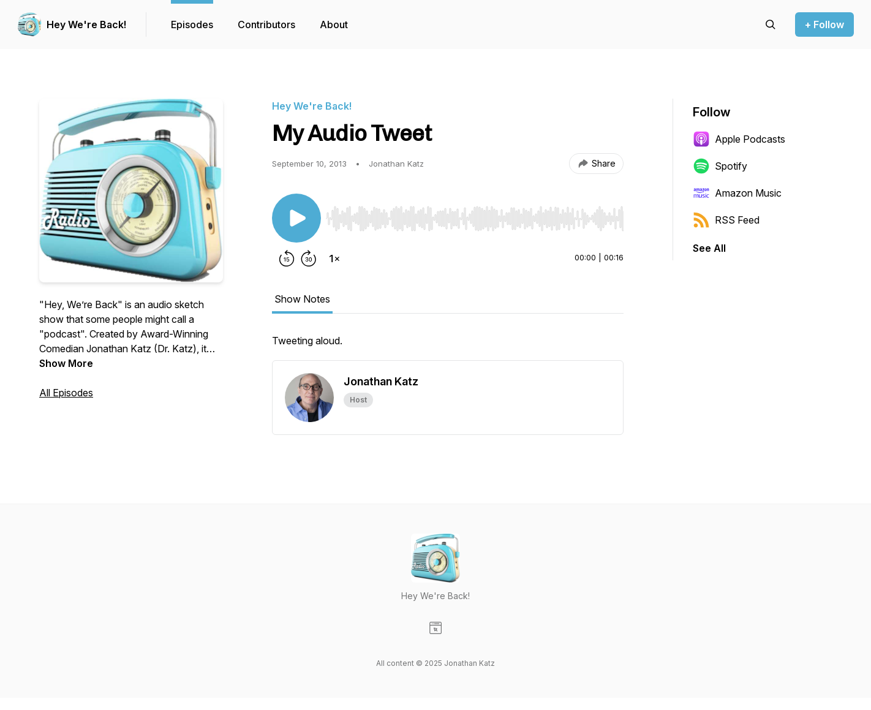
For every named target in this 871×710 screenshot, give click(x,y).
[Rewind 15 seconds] (286, 258)
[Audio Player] (475, 215)
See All (709, 248)
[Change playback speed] (334, 258)
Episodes (192, 24)
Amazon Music (737, 193)
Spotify (720, 166)
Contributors (266, 24)
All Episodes (66, 393)
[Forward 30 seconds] (308, 258)
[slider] (475, 219)
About (334, 24)
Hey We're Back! (86, 24)
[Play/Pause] (296, 218)
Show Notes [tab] (302, 299)
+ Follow (824, 24)
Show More (66, 363)
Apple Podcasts (739, 139)
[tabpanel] (448, 346)
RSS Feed (726, 219)
